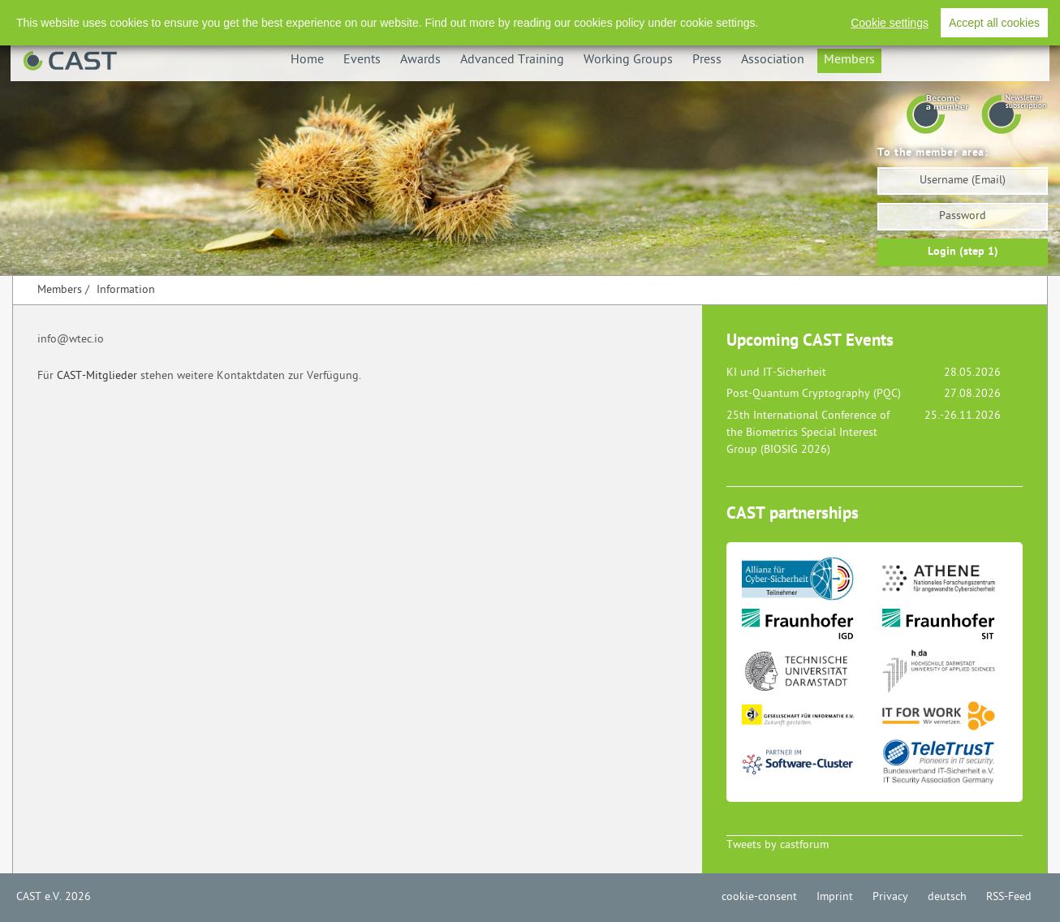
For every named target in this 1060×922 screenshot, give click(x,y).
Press (707, 60)
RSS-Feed (1009, 897)
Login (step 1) (963, 252)
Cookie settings (890, 22)
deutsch (947, 897)
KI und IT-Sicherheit (776, 373)
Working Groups (628, 60)
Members (849, 60)
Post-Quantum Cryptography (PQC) (813, 394)
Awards (420, 60)
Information (126, 290)
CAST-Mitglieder (97, 376)
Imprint (835, 897)
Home (307, 60)
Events (362, 60)
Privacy (890, 897)
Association (772, 60)
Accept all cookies (994, 22)
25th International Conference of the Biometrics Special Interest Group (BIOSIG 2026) (808, 433)
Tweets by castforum (777, 845)
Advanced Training (512, 60)
